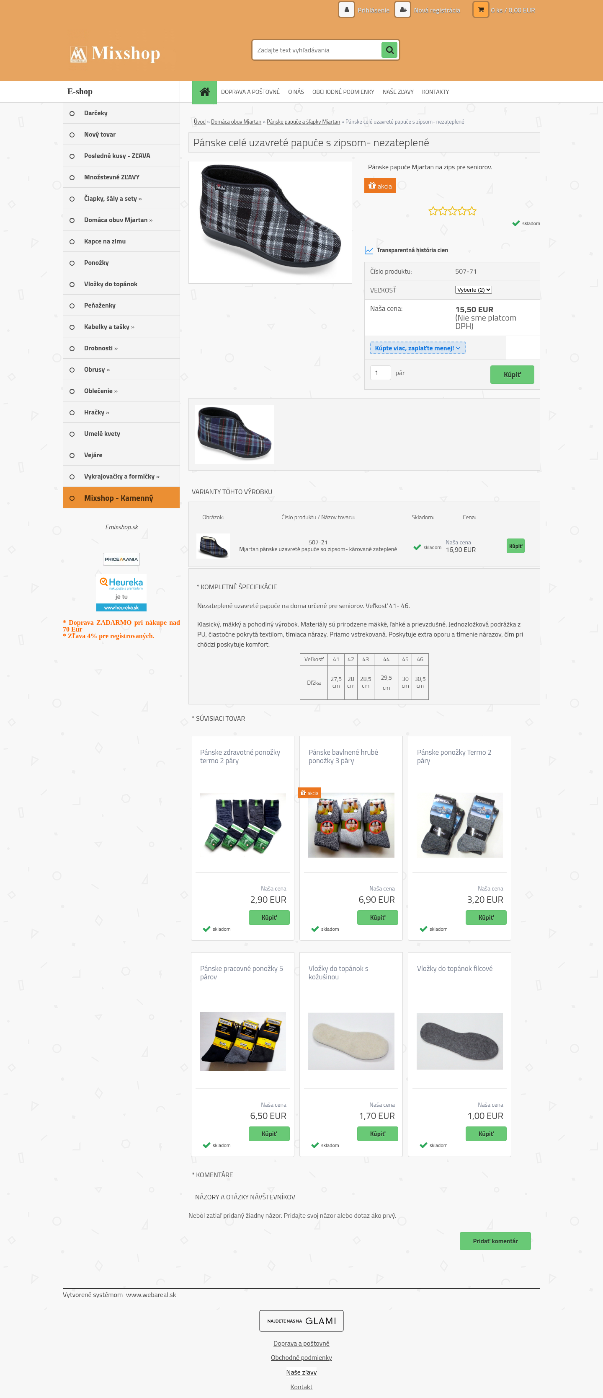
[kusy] (380, 372)
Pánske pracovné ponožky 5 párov (241, 972)
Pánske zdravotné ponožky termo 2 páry (240, 756)
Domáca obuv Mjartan (236, 121)
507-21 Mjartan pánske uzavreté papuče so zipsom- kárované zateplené (318, 545)
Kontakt (302, 1387)
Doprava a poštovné (301, 1343)
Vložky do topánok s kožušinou (338, 972)
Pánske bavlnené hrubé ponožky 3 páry (343, 756)
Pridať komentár (495, 1241)
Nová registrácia (436, 10)
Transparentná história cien (406, 250)
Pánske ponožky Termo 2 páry (454, 756)
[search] (389, 50)
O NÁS (296, 91)
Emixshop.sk (121, 527)
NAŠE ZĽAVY (398, 91)
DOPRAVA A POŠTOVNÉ (250, 91)
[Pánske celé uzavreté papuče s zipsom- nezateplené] (270, 165)
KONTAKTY (435, 91)
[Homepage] (207, 91)
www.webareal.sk (151, 1294)
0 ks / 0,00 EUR (513, 10)
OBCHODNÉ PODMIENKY (343, 91)
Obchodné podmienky (301, 1357)
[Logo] (120, 50)
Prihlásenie (373, 10)
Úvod (200, 121)
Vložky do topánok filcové (455, 968)
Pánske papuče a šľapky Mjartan (303, 121)
